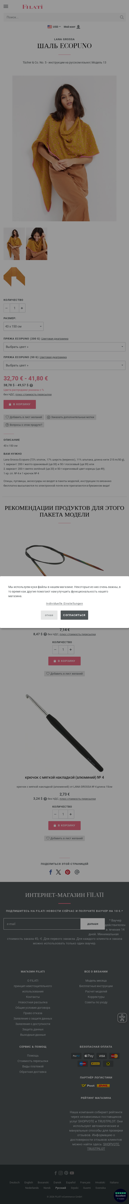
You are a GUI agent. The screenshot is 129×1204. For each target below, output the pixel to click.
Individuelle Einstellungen (64, 603)
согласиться (74, 615)
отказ (49, 615)
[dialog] (64, 602)
